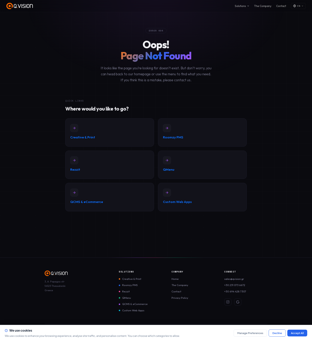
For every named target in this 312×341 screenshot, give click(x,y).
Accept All (297, 333)
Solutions (242, 6)
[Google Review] (237, 302)
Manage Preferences (250, 333)
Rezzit (126, 291)
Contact (281, 6)
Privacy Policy (180, 297)
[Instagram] (227, 302)
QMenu (126, 297)
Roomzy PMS (130, 285)
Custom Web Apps (133, 310)
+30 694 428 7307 (235, 291)
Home (175, 278)
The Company (262, 6)
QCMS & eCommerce (135, 304)
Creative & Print (131, 278)
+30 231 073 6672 (234, 285)
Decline (277, 333)
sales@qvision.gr (234, 278)
